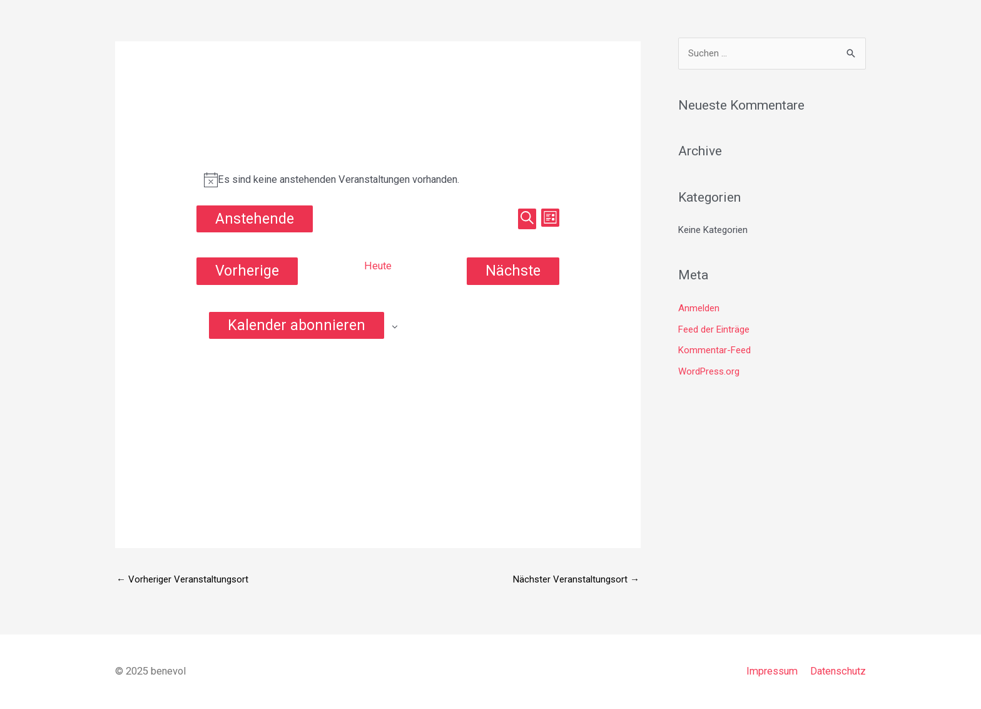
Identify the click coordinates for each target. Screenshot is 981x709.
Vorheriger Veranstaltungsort (182, 579)
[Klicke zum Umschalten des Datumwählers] (254, 218)
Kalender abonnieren (296, 325)
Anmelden (698, 308)
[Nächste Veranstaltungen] (513, 270)
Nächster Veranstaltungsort (576, 579)
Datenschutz (838, 671)
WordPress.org (709, 371)
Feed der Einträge (714, 329)
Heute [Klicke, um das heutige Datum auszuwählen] (378, 266)
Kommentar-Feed (714, 350)
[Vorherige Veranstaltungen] (247, 270)
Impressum (772, 671)
